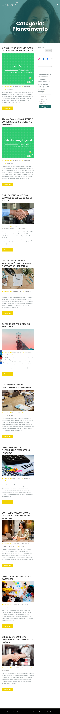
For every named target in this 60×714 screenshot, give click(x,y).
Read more (7, 108)
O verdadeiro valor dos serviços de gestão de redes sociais (17, 198)
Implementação (28, 352)
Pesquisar (41, 47)
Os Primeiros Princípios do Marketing (16, 325)
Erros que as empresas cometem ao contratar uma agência (17, 639)
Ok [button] (51, 711)
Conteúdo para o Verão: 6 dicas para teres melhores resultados (16, 515)
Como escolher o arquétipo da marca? (17, 577)
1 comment (9, 480)
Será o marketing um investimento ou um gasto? (17, 386)
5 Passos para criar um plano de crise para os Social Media (17, 49)
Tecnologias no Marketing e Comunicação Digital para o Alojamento (17, 122)
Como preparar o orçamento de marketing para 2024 (16, 450)
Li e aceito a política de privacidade (43, 101)
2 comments (10, 89)
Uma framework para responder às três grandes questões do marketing (16, 263)
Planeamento (27, 86)
